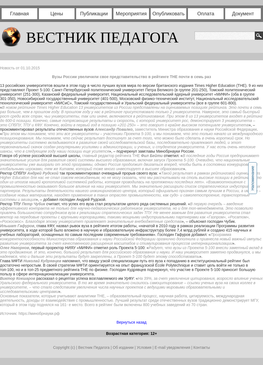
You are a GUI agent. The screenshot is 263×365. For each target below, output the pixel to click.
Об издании (123, 347)
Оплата (205, 13)
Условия (145, 347)
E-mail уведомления (172, 347)
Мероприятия (131, 13)
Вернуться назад (131, 322)
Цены (56, 13)
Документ (243, 13)
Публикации (94, 13)
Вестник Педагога (94, 347)
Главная (19, 13)
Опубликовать (168, 13)
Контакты (201, 347)
